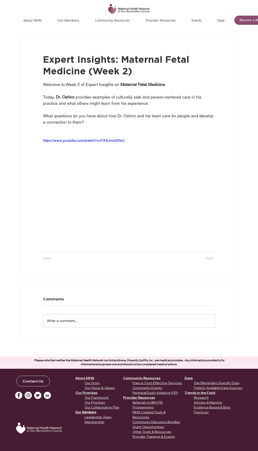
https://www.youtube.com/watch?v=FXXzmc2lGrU (84, 140)
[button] (196, 20)
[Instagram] (28, 395)
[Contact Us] (33, 381)
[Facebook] (18, 395)
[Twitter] (37, 395)
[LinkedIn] (47, 395)
